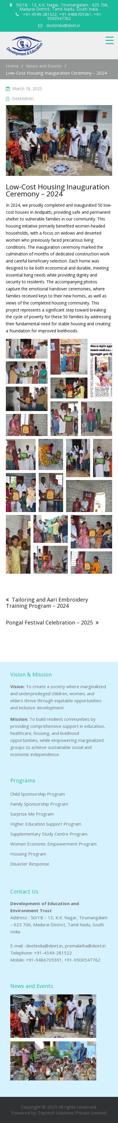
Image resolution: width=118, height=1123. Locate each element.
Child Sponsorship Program (37, 794)
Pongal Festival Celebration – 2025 (49, 622)
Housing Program (28, 854)
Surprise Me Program (32, 814)
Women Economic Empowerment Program (53, 844)
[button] (27, 348)
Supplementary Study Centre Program (48, 834)
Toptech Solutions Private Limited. (72, 1113)
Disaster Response (29, 864)
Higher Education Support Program (45, 824)
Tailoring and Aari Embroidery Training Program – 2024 (47, 602)
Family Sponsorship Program (39, 804)
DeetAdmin (22, 98)
